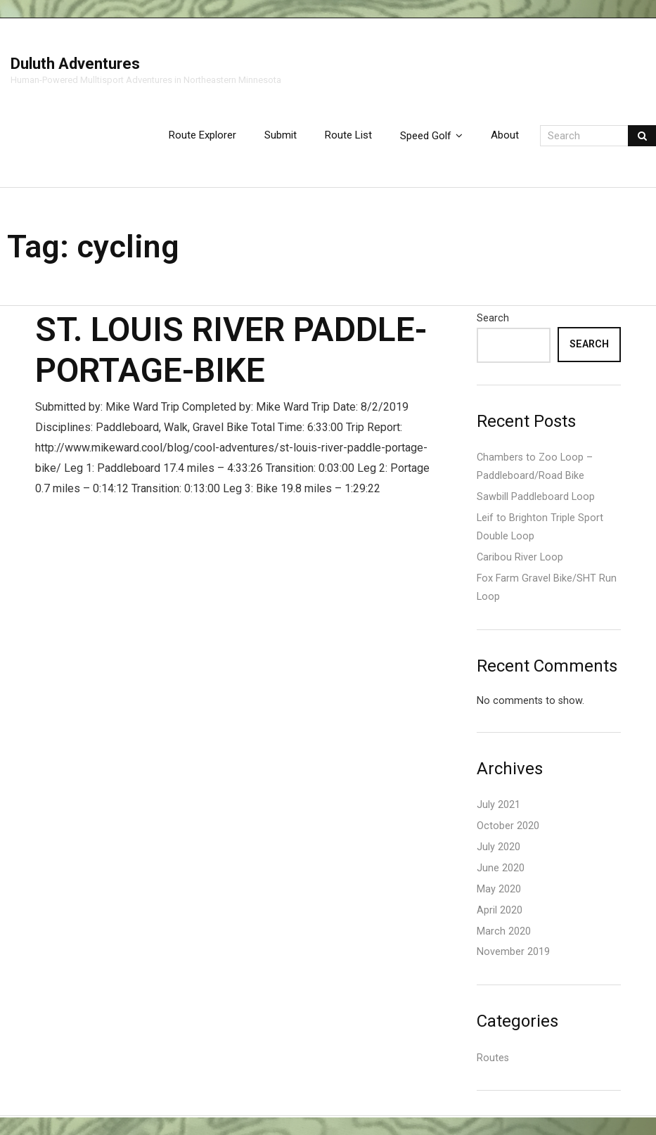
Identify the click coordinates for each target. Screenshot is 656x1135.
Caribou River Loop (520, 557)
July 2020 (498, 847)
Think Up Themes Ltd (11, 1116)
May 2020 (499, 889)
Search (493, 318)
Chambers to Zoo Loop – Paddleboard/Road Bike (535, 466)
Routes (493, 1058)
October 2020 (508, 826)
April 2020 (499, 910)
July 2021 (498, 805)
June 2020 (501, 868)
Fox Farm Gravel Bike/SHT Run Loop (547, 587)
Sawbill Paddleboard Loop (536, 497)
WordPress (24, 1116)
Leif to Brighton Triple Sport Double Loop (540, 527)
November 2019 (513, 952)
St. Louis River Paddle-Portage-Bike (231, 349)
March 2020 (504, 931)
